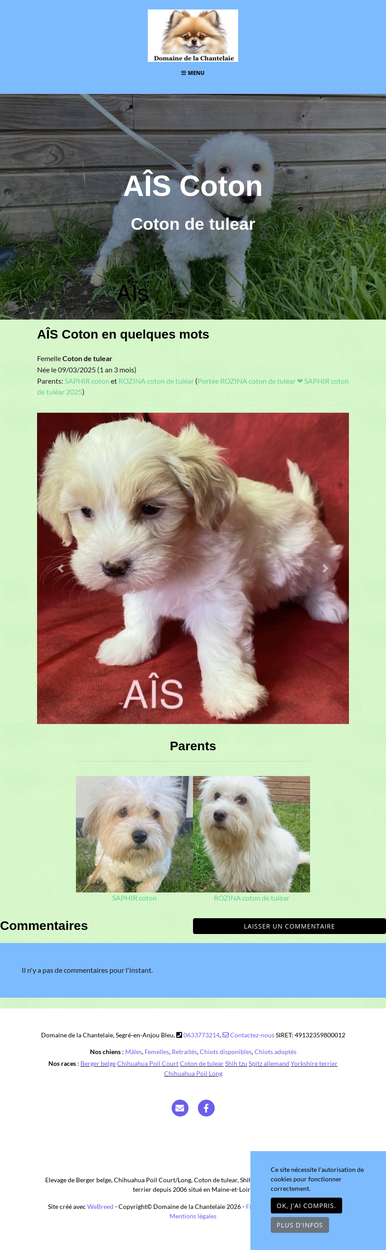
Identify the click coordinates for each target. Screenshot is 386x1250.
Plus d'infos (300, 1225)
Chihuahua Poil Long (193, 1073)
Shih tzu (236, 1063)
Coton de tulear (202, 1063)
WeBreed (100, 1206)
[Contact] (180, 1107)
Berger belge (98, 1063)
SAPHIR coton (88, 381)
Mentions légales (193, 1216)
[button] (60, 568)
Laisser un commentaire (289, 926)
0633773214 (202, 1035)
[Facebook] (206, 1107)
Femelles (157, 1051)
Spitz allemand (269, 1063)
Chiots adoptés (275, 1051)
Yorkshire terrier (314, 1063)
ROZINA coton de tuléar (156, 381)
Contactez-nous (248, 1035)
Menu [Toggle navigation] (192, 73)
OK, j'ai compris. (306, 1205)
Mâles (133, 1051)
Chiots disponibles (226, 1051)
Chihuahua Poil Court (148, 1063)
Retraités (184, 1051)
